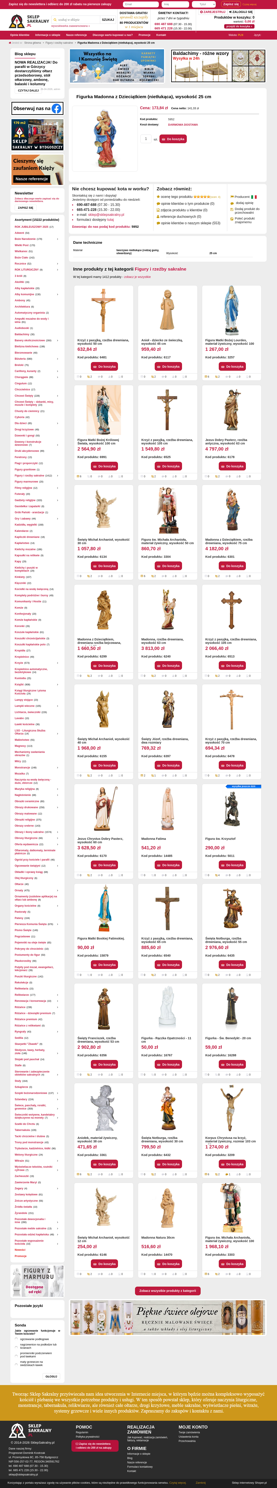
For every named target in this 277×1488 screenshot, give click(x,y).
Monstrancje (22, 767)
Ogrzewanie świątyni (27, 865)
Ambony (20, 300)
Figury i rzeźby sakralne (29, 475)
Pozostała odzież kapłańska (32, 1234)
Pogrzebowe (22, 936)
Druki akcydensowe (27, 450)
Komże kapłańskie (26, 619)
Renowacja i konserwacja (30, 1000)
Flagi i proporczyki (26, 463)
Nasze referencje (137, 1462)
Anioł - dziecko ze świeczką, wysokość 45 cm (162, 341)
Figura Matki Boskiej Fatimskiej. (101, 938)
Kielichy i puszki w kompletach (26, 569)
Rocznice (20, 263)
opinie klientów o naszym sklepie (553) (190, 223)
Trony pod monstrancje (29, 1142)
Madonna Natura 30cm (158, 1237)
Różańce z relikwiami (28, 1025)
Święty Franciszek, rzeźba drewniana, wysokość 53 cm (98, 1039)
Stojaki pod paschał (27, 1059)
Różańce (20, 1007)
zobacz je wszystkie (137, 277)
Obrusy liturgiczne (26, 838)
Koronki (19, 626)
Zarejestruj (212, 12)
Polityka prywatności (87, 1436)
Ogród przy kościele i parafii (32, 859)
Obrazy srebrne (24, 825)
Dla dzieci (21, 423)
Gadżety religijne (25, 500)
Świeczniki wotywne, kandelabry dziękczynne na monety (35, 1116)
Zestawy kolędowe (26, 1194)
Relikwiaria (21, 988)
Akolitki (19, 282)
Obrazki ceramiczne (27, 801)
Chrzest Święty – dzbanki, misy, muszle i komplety (34, 403)
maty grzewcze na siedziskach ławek (31, 1363)
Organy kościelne (25, 905)
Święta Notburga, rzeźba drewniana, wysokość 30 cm (162, 1139)
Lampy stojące (24, 699)
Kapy (18, 561)
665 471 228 (163, 28)
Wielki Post (22, 245)
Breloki (19, 365)
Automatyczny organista (30, 312)
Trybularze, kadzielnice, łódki (32, 1148)
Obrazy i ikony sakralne (29, 832)
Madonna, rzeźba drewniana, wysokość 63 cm (162, 641)
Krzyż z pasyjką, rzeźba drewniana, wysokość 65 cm (167, 940)
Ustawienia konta (188, 1436)
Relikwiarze (22, 994)
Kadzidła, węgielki (26, 524)
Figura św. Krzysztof (220, 838)
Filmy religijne (23, 487)
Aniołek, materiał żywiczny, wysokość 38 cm (97, 1139)
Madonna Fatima (153, 838)
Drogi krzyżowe (24, 429)
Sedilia (19, 1037)
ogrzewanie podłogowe (34, 1339)
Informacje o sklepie (138, 1453)
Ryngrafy (20, 1031)
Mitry (18, 761)
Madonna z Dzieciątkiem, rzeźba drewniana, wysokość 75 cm (229, 541)
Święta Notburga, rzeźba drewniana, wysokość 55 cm (226, 940)
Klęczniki (20, 583)
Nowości (20, 1249)
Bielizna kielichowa (26, 346)
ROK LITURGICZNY (27, 269)
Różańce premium (26, 1019)
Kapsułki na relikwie (27, 555)
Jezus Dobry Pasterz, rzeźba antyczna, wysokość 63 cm (226, 441)
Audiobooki (22, 328)
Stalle (18, 1065)
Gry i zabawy (23, 518)
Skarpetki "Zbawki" (26, 1043)
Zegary (19, 1188)
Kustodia (20, 678)
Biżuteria (20, 358)
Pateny (19, 918)
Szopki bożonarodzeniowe (31, 1093)
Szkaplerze (21, 1087)
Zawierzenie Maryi (26, 1182)
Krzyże (19, 662)
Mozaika (20, 773)
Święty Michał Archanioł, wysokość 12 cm (103, 1239)
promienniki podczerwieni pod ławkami (36, 1355)
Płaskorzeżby (23, 960)
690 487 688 (163, 24)
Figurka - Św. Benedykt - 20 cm (228, 1038)
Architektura (22, 306)
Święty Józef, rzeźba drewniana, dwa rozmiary (164, 740)
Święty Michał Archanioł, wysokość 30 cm (103, 541)
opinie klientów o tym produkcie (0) (187, 203)
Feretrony (21, 457)
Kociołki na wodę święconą (31, 589)
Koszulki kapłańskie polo (30, 644)
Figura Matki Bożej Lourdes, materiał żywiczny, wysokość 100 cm (229, 342)
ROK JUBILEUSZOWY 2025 (31, 226)
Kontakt (131, 1471)
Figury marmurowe (26, 481)
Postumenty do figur (27, 954)
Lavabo (19, 718)
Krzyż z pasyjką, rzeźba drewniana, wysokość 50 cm (103, 341)
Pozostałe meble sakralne (30, 1228)
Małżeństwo (22, 739)
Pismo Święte (23, 930)
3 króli (18, 275)
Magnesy (20, 745)
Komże (19, 607)
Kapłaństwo (22, 543)
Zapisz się (25, 207)
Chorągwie (21, 377)
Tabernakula (22, 1130)
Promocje (21, 1256)
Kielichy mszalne (25, 549)
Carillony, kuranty (25, 371)
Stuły (18, 1080)
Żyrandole (21, 1213)
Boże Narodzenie (25, 239)
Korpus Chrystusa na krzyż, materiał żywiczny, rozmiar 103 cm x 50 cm (230, 1140)
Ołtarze (19, 884)
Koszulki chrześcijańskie (30, 638)
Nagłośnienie (23, 795)
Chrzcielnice (22, 389)
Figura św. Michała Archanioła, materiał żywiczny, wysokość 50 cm (167, 541)
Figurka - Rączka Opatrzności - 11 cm (166, 1039)
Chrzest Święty (24, 395)
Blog (129, 1458)
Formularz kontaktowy (140, 1466)
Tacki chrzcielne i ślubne (30, 1136)
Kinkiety (20, 577)
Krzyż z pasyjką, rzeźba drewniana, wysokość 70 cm (231, 740)
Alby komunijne (24, 294)
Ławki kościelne (24, 724)
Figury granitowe (25, 469)
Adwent (19, 232)
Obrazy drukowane (26, 807)
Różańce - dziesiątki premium (33, 1013)
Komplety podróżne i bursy (31, 595)
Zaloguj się (241, 12)
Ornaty (19, 890)
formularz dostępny (95, 219)
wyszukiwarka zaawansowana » (70, 25)
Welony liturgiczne (26, 1154)
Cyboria (19, 417)
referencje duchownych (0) (180, 216)
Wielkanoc (21, 251)
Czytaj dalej (28, 90)
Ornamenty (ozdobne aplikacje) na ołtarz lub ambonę (36, 898)
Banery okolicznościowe (30, 340)
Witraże (19, 1160)
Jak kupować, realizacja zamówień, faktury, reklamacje (147, 1439)
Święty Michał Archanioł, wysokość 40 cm (103, 740)
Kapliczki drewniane (27, 537)
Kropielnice (22, 656)
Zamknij (201, 1482)
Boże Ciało (21, 257)
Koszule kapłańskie (27, 632)
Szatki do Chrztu (25, 1124)
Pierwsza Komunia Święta (31, 924)
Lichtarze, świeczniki (27, 712)
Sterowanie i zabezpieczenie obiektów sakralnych (32, 1073)
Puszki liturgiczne (26, 976)
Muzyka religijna (25, 788)
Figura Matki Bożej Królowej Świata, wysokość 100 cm (98, 441)
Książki (19, 684)
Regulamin (82, 1432)
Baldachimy (22, 334)
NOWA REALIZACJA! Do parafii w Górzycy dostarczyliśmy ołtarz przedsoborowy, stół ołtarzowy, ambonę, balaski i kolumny (36, 73)
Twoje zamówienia (189, 1432)
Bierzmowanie (23, 352)
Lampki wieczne (24, 705)
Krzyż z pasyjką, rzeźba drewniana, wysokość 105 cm (167, 441)
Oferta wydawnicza (26, 844)
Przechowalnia (187, 1441)
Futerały (20, 493)
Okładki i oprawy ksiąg (29, 872)
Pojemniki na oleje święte (30, 942)
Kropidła (20, 650)
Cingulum (21, 383)
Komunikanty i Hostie (28, 601)
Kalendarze (22, 530)
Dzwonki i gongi (24, 435)
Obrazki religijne (25, 819)
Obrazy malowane (26, 813)
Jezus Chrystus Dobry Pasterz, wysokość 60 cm (100, 840)
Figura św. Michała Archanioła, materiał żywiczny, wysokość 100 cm (229, 1240)
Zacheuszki (22, 1176)
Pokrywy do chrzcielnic (29, 948)
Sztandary (21, 1099)
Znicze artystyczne (26, 1200)
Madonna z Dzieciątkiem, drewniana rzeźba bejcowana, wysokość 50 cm (99, 642)
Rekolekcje (21, 982)
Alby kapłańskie (24, 288)
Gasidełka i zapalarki (27, 506)
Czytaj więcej (249, 4)
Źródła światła (23, 1206)
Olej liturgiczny (24, 878)
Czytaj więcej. (178, 1482)
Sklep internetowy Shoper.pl (249, 1482)
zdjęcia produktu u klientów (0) (184, 210)
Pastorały (20, 911)
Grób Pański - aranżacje (29, 512)
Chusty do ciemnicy (27, 411)
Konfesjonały (23, 613)
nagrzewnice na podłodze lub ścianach (38, 1346)
